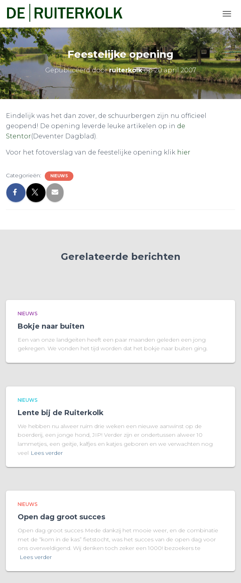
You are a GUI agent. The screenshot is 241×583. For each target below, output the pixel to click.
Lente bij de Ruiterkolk (61, 412)
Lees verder (47, 452)
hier (183, 152)
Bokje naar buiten (51, 326)
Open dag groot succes (61, 517)
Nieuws (59, 175)
